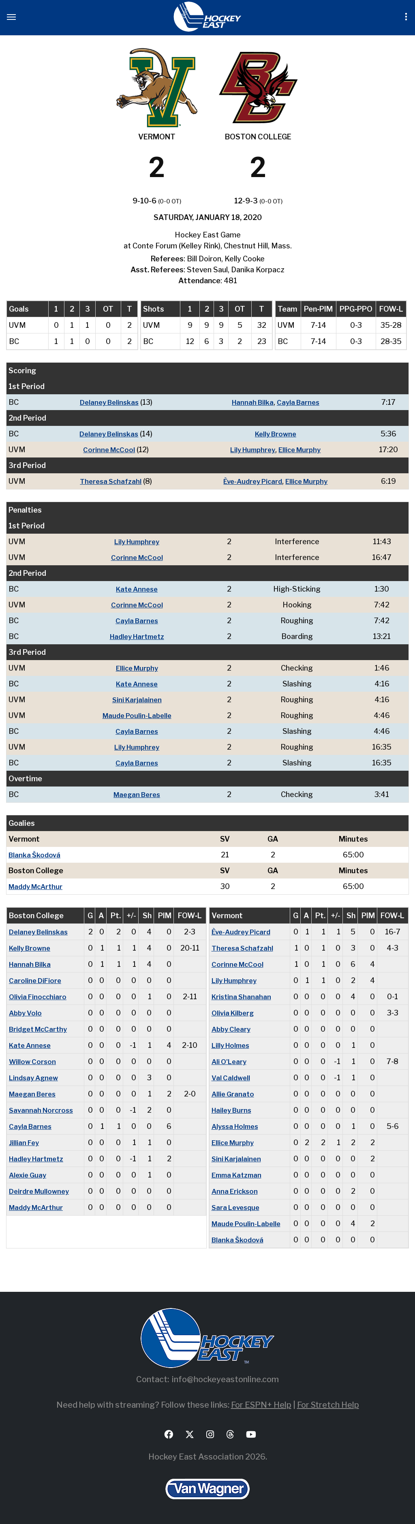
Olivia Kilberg (234, 1013)
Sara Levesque (237, 1207)
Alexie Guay (29, 1175)
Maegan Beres (139, 794)
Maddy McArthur (38, 886)
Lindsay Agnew (35, 1077)
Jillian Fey (25, 1142)
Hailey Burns (233, 1110)
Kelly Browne (274, 434)
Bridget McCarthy (40, 1029)
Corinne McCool (106, 449)
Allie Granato (234, 1094)
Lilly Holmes (232, 1045)
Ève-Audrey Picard (250, 481)
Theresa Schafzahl (108, 481)
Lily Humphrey (250, 449)
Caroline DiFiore (36, 980)
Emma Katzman (239, 1175)
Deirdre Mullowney (41, 1191)
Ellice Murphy (301, 449)
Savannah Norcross (43, 1110)
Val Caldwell (232, 1077)
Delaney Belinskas (106, 402)
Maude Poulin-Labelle (139, 715)
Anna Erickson (236, 1191)
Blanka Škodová (36, 855)
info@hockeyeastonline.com (225, 1379)
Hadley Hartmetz (139, 636)
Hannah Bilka (251, 402)
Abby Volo (26, 1013)
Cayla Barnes (298, 402)
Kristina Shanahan (242, 996)
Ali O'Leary (230, 1061)
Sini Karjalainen (139, 699)
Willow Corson (33, 1061)
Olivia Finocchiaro (39, 996)
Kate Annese (138, 589)
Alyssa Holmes (237, 1126)
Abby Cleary (232, 1029)
